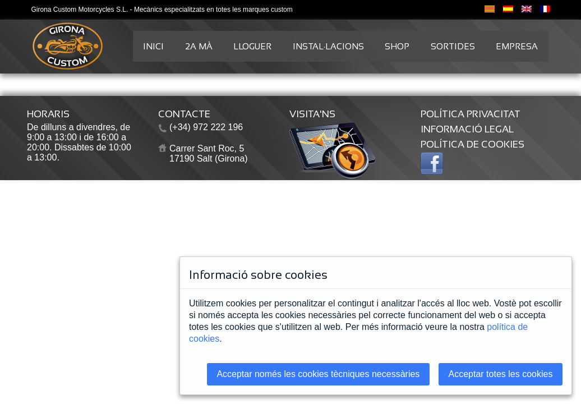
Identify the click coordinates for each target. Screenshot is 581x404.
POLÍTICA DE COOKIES (472, 144)
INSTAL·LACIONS (328, 46)
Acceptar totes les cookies (501, 374)
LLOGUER (252, 46)
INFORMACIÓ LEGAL (467, 129)
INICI (153, 46)
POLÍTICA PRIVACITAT (470, 114)
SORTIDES (453, 46)
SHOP (397, 46)
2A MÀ (199, 46)
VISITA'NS (312, 114)
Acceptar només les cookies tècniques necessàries (317, 374)
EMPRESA (517, 46)
